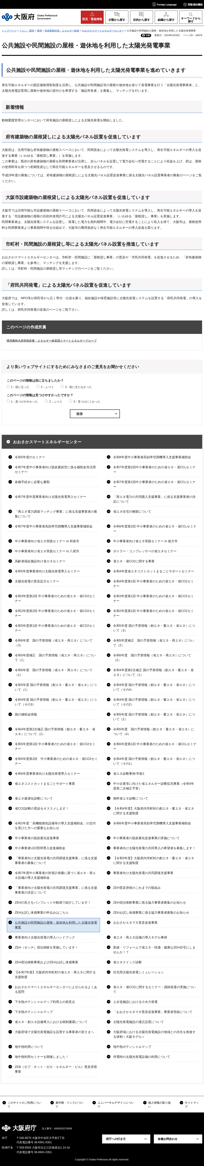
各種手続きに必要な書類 (32, 482)
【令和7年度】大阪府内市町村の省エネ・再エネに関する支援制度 (55, 975)
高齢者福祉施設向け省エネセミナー (40, 561)
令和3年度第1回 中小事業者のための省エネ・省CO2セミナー (153, 598)
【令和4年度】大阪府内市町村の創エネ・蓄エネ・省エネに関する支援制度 (153, 811)
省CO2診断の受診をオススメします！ (42, 808)
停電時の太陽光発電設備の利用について (141, 1057)
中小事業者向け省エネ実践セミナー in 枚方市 (145, 541)
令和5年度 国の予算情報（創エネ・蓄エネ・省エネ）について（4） (153, 731)
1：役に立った (20, 386)
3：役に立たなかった (78, 386)
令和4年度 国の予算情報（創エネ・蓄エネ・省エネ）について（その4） (154, 687)
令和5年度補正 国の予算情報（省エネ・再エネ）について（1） (55, 658)
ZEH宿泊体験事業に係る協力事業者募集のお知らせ (149, 902)
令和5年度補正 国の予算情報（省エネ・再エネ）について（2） (153, 643)
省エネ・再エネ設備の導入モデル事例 (140, 937)
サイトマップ (192, 1104)
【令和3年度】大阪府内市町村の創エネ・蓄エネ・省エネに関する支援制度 (153, 860)
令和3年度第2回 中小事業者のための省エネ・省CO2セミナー (55, 598)
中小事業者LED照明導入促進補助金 (40, 848)
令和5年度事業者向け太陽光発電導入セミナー (47, 571)
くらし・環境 (26, 30)
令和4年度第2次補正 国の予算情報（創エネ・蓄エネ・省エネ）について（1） (153, 672)
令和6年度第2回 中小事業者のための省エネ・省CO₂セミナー (154, 529)
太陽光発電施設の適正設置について (138, 1022)
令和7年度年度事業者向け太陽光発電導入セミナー (50, 497)
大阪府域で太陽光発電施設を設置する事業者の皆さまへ (54, 1032)
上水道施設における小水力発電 (135, 1002)
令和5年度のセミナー (30, 457)
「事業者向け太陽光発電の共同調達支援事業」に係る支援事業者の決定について (56, 890)
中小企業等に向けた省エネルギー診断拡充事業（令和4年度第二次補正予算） (153, 786)
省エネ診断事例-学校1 (129, 773)
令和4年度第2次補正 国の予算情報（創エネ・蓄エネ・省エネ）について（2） (55, 731)
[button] (164, 4)
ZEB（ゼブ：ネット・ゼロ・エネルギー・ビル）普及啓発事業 (56, 1069)
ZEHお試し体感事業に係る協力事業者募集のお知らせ (151, 912)
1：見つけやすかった (24, 401)
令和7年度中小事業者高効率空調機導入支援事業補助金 (54, 526)
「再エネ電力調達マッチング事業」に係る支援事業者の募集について (56, 514)
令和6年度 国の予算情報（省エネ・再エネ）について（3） (54, 643)
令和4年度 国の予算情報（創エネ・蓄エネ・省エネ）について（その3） (56, 702)
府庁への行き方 (116, 1138)
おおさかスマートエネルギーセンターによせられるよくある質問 (56, 989)
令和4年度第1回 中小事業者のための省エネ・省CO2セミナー (153, 584)
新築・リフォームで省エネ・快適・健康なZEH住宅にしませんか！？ (154, 950)
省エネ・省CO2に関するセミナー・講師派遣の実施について (154, 989)
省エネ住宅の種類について (132, 511)
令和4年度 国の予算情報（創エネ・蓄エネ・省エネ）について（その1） (154, 761)
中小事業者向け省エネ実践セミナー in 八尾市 (47, 551)
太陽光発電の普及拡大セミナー (37, 581)
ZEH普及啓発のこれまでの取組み (137, 888)
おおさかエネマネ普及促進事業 (135, 922)
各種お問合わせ (167, 1138)
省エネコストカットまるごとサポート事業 (45, 783)
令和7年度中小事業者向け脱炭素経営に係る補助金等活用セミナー (55, 469)
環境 (39, 30)
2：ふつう (47, 386)
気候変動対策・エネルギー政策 (62, 30)
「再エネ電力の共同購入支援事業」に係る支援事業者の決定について (154, 499)
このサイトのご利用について (24, 1104)
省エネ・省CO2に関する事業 (134, 561)
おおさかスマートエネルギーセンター (103, 30)
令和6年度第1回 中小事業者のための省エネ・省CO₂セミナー (154, 746)
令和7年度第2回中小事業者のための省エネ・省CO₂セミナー (154, 469)
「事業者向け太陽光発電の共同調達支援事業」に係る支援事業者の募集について (56, 860)
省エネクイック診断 (127, 962)
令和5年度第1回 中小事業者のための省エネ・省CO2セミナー (55, 628)
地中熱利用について (29, 1047)
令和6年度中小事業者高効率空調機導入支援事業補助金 (152, 823)
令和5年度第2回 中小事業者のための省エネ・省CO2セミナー (56, 761)
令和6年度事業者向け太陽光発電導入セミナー (47, 773)
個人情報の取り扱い (159, 1104)
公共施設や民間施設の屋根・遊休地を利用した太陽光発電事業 (56, 925)
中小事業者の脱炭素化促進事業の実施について (146, 838)
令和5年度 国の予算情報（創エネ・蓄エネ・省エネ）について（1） (56, 687)
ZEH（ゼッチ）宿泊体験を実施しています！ (46, 947)
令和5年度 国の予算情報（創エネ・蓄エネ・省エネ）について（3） (154, 628)
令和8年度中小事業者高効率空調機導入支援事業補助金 (152, 457)
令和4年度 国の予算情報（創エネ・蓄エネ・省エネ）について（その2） (154, 702)
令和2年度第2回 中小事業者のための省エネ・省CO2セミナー (55, 613)
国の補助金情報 (26, 714)
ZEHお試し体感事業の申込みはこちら (42, 912)
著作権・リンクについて (69, 1104)
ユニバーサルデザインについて (116, 1104)
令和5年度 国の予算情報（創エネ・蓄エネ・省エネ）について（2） (154, 717)
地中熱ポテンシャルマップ (132, 1047)
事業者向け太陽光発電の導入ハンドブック (45, 937)
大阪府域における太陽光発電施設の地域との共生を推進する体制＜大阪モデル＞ (154, 1034)
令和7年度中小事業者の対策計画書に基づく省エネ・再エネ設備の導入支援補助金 (55, 875)
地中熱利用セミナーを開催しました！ (42, 1057)
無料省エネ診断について (130, 798)
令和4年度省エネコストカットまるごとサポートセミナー (153, 571)
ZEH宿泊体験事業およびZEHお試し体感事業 (46, 962)
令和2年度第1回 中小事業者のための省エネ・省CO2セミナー (153, 613)
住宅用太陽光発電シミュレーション (138, 972)
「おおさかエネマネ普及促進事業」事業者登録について (152, 1012)
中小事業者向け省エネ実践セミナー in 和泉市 (47, 541)
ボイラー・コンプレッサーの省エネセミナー (145, 551)
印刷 (148, 35)
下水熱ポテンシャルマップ (34, 1012)
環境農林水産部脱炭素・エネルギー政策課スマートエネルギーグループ (52, 340)
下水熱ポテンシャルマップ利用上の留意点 (45, 1002)
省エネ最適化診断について (34, 798)
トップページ (9, 30)
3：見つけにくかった (86, 401)
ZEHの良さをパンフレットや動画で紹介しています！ (53, 902)
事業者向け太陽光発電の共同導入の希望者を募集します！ (154, 848)
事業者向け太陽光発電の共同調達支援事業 (143, 873)
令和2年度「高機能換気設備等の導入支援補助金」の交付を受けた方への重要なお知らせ (55, 826)
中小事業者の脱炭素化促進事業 (37, 838)
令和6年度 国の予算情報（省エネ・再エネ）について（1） (54, 672)
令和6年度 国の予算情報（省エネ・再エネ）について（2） (152, 658)
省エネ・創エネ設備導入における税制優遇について (51, 1022)
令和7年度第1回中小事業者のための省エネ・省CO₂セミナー (154, 484)
